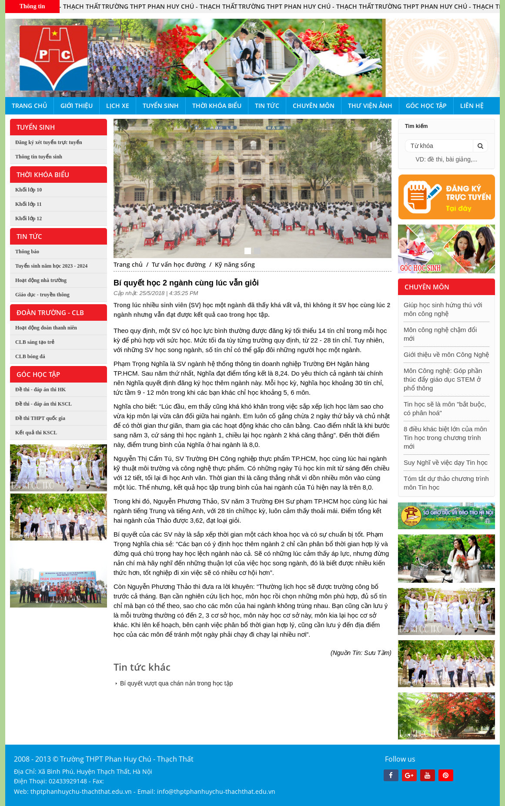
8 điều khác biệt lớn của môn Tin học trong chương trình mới (445, 437)
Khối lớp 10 (28, 190)
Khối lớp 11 (28, 204)
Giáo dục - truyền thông (42, 295)
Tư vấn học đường (179, 264)
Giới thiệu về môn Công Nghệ (446, 354)
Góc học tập (426, 105)
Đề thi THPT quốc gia (40, 418)
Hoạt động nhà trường (41, 280)
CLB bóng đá (30, 356)
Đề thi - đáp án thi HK (40, 389)
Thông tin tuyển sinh (38, 157)
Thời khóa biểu (216, 105)
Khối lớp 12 (28, 218)
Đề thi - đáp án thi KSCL (43, 404)
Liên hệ (472, 105)
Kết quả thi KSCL (36, 433)
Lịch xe (117, 105)
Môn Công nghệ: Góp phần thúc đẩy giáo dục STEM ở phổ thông (443, 379)
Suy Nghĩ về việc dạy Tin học (446, 462)
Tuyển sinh (161, 105)
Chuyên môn (313, 105)
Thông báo (27, 252)
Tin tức (267, 105)
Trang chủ (29, 105)
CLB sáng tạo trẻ (34, 342)
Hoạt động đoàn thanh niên (46, 328)
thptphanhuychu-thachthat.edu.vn (81, 791)
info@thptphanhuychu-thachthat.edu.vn (216, 791)
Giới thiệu (76, 105)
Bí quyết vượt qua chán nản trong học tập (176, 683)
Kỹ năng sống (235, 264)
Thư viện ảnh (370, 105)
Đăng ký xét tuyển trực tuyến (48, 142)
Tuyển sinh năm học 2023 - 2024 (51, 266)
